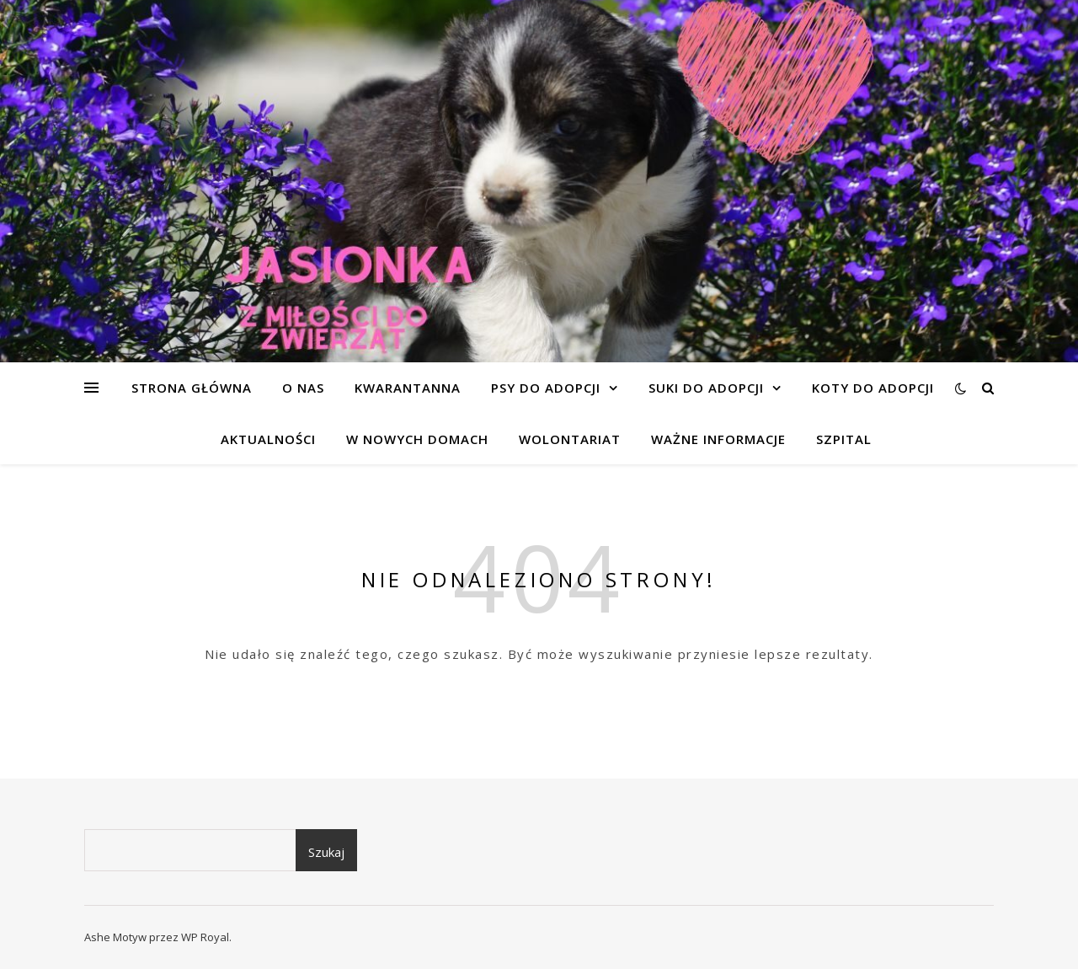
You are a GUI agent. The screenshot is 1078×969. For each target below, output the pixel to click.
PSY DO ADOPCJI (545, 387)
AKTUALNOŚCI (268, 439)
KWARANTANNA (408, 387)
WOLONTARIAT (570, 439)
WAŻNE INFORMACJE (718, 439)
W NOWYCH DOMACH (417, 439)
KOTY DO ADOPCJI (873, 387)
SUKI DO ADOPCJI (706, 387)
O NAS (303, 387)
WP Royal (205, 937)
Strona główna (191, 387)
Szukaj (326, 851)
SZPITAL (844, 439)
